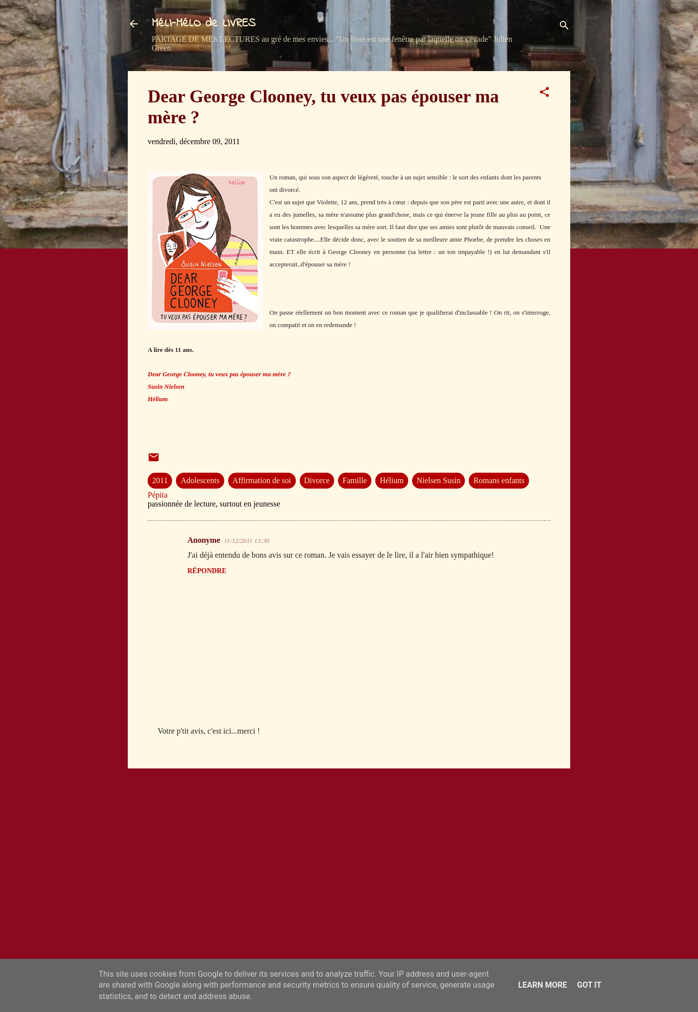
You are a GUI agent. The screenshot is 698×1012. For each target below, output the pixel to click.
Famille (355, 480)
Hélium (392, 480)
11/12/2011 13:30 (246, 540)
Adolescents (199, 480)
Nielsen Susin (438, 480)
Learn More (542, 985)
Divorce (317, 480)
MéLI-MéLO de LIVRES (204, 23)
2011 (160, 480)
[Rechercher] (564, 27)
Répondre (207, 571)
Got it (589, 985)
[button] (544, 93)
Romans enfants (498, 480)
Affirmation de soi (262, 480)
